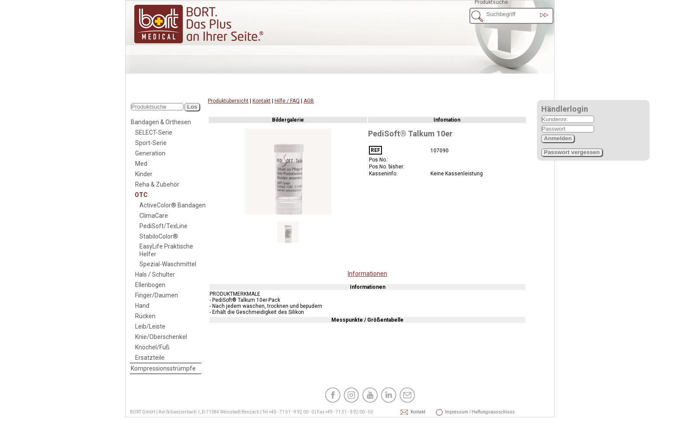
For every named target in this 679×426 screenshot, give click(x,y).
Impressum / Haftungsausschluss (456, 412)
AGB (309, 101)
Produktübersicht (228, 101)
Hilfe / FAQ (287, 101)
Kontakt (261, 101)
